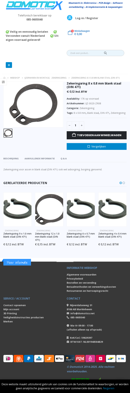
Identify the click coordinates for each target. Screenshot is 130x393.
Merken (8, 321)
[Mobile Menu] (9, 65)
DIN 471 (104, 112)
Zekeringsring (87, 108)
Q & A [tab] (64, 158)
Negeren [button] (108, 388)
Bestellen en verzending (81, 282)
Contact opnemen (14, 305)
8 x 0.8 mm (80, 112)
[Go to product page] (17, 209)
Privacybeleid (75, 278)
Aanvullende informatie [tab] (40, 158)
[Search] (105, 53)
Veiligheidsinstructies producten (23, 317)
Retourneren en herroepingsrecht (87, 290)
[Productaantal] (75, 125)
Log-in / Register (86, 18)
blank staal (93, 112)
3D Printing (10, 313)
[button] (120, 183)
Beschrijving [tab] (11, 158)
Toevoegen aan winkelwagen (99, 135)
